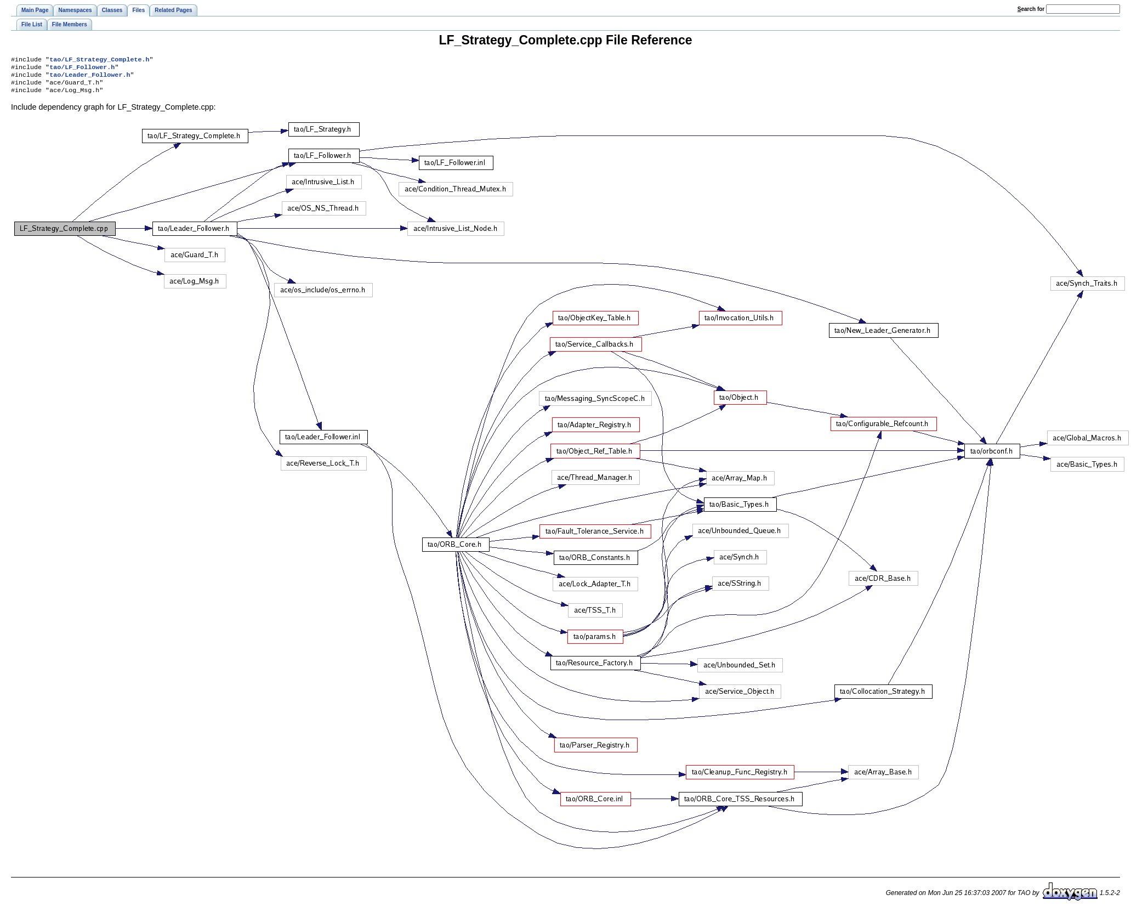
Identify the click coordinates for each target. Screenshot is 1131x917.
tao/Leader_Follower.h (89, 77)
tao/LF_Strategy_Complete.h (99, 60)
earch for (1031, 9)
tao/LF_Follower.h (82, 69)
